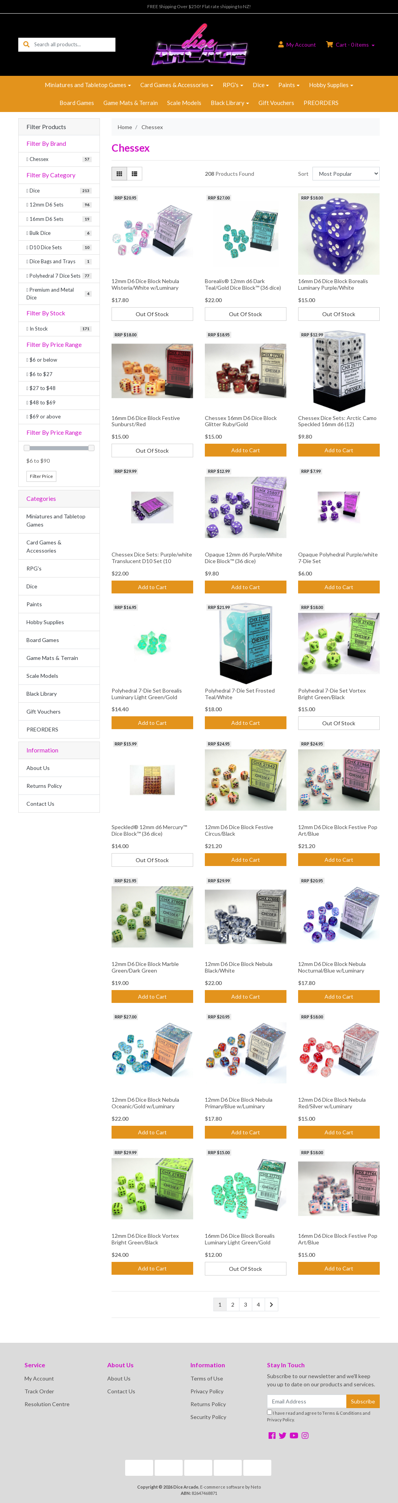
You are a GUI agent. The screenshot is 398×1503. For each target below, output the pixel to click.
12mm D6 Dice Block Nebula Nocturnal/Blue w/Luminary (332, 967)
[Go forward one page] (271, 1305)
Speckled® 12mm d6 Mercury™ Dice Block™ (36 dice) (149, 830)
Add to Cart (245, 450)
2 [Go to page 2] (232, 1304)
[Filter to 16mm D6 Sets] (59, 219)
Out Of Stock (152, 314)
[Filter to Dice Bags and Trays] (59, 261)
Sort (303, 173)
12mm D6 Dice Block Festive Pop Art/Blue (337, 830)
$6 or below (41, 360)
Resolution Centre (47, 1404)
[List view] (134, 173)
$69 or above (43, 416)
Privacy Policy (206, 1391)
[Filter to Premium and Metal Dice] (59, 294)
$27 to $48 (41, 388)
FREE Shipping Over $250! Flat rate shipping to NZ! (199, 6)
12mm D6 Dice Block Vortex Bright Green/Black (145, 1239)
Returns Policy (44, 785)
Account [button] (297, 44)
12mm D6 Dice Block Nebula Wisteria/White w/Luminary (145, 284)
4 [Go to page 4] (258, 1304)
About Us (38, 768)
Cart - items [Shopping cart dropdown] (348, 44)
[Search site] (26, 44)
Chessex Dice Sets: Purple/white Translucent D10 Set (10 (152, 557)
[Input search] (74, 44)
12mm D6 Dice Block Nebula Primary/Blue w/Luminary (238, 1102)
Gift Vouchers (276, 102)
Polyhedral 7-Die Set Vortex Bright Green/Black (332, 693)
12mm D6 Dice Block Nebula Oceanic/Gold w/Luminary (145, 1102)
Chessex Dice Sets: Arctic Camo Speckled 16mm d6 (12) (337, 421)
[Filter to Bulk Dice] (59, 233)
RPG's (231, 84)
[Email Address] (307, 1401)
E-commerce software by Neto (230, 1486)
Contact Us (40, 803)
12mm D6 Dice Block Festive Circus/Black (239, 830)
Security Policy (208, 1417)
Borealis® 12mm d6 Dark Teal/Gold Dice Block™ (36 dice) (243, 284)
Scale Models (184, 102)
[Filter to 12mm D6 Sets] (59, 205)
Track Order (39, 1391)
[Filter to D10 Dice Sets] (59, 247)
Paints (286, 84)
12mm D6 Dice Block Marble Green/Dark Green (145, 967)
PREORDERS (321, 102)
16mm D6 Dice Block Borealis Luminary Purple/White (333, 284)
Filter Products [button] (46, 126)
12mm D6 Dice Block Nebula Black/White (238, 967)
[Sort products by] (346, 173)
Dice (259, 84)
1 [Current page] (220, 1304)
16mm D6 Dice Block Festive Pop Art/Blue (337, 1239)
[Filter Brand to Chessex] (59, 159)
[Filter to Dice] (59, 191)
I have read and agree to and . (318, 1416)
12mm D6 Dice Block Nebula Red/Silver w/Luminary (332, 1102)
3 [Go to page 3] (245, 1304)
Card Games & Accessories (174, 84)
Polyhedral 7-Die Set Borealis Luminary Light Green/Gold (147, 693)
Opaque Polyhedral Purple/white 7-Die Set (338, 557)
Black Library (227, 102)
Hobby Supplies (329, 84)
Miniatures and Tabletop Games (85, 84)
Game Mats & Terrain (130, 102)
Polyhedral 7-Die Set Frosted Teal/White (240, 693)
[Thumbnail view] (119, 173)
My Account (39, 1378)
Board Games (76, 102)
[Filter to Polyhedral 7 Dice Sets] (59, 276)
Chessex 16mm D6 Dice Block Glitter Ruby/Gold (241, 421)
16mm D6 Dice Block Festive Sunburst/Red (146, 421)
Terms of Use (206, 1378)
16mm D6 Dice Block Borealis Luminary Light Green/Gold (240, 1239)
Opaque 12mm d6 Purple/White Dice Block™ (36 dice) (243, 557)
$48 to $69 (41, 402)
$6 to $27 (39, 374)
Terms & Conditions (342, 1413)
